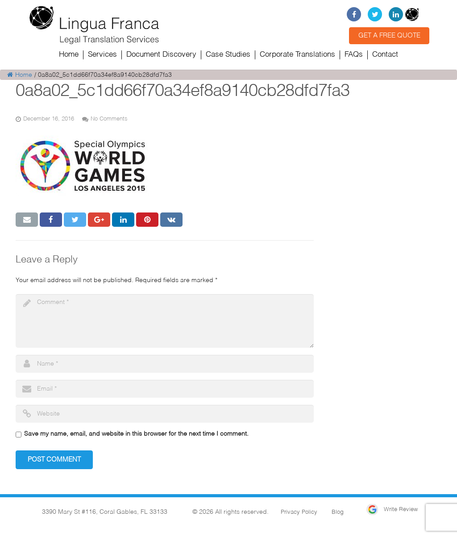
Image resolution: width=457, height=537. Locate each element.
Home (19, 75)
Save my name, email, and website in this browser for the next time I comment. (136, 434)
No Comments (109, 119)
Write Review (392, 509)
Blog (338, 512)
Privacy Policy (299, 512)
